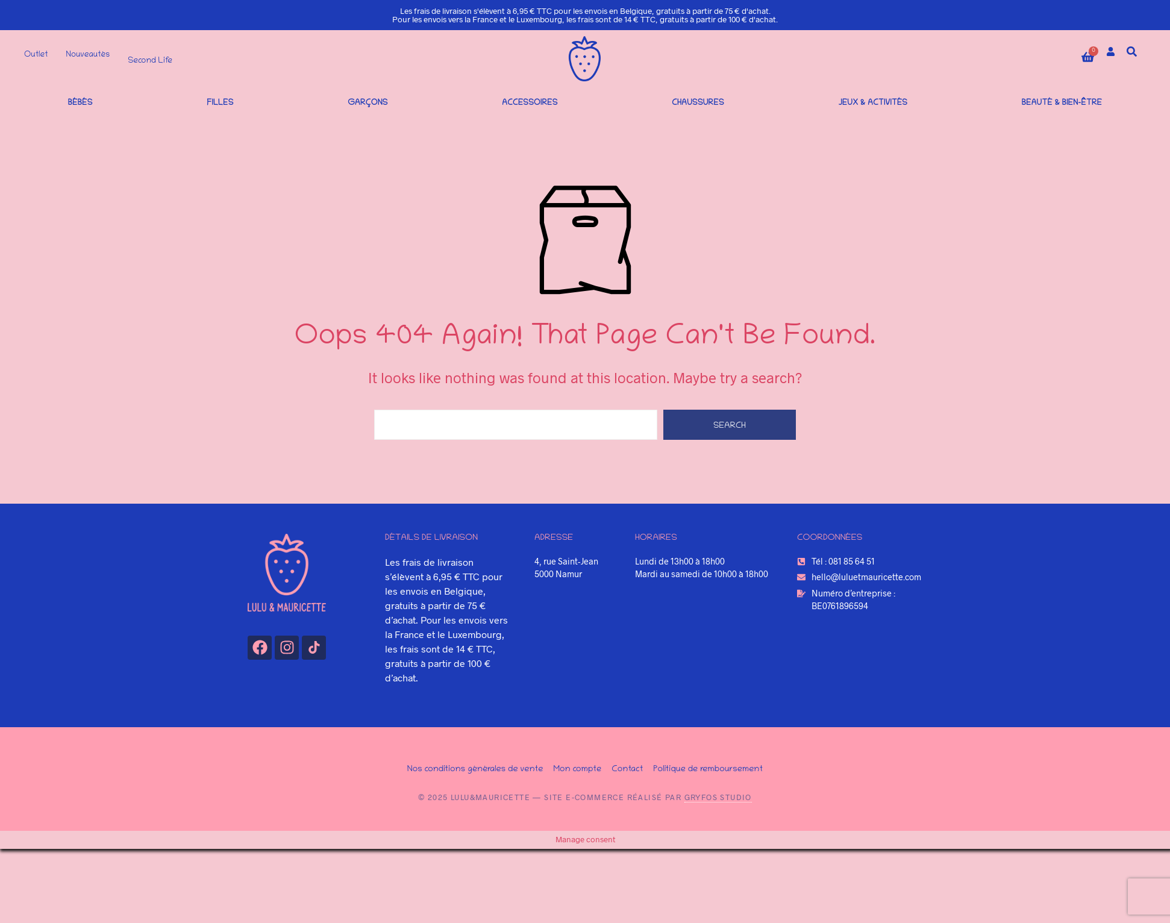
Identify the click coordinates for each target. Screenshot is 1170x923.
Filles (220, 103)
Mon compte (577, 769)
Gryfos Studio (718, 797)
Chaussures (698, 103)
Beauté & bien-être (1062, 103)
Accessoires (529, 103)
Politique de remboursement (707, 769)
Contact (627, 769)
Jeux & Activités (872, 103)
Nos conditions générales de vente (475, 769)
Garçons (367, 103)
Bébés (80, 103)
